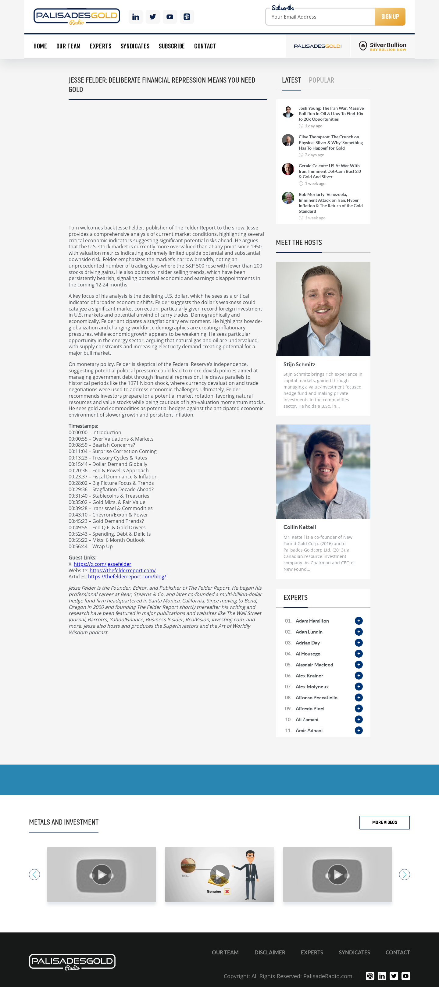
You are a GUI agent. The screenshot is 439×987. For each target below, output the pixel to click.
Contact (205, 46)
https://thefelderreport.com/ (123, 570)
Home (40, 46)
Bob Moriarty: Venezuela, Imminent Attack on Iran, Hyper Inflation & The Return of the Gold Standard (331, 203)
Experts (101, 46)
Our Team (68, 46)
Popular (321, 80)
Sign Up (390, 16)
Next (404, 874)
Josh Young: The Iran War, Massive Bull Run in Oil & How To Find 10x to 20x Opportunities (331, 114)
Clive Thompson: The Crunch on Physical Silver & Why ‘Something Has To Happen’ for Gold (331, 142)
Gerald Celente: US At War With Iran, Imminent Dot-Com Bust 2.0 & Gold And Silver (330, 171)
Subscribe (172, 46)
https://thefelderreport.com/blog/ (127, 576)
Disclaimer (270, 952)
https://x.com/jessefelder (102, 564)
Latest (291, 80)
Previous (34, 874)
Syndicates (135, 46)
